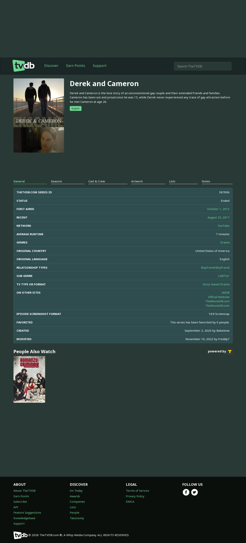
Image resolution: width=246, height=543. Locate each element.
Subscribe (20, 501)
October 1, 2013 (218, 209)
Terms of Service (137, 490)
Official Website (218, 297)
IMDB (225, 292)
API (15, 507)
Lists (73, 507)
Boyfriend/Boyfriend (215, 267)
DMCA (130, 501)
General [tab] (19, 181)
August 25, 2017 (218, 217)
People (74, 512)
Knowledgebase (24, 518)
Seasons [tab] (56, 181)
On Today (76, 490)
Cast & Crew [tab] (96, 181)
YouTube (223, 225)
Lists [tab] (172, 181)
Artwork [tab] (137, 181)
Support (100, 65)
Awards (75, 496)
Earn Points (75, 65)
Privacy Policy (135, 496)
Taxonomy (77, 518)
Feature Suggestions (27, 512)
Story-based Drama (216, 284)
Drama (224, 242)
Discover (51, 65)
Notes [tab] (206, 181)
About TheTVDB (24, 490)
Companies (77, 501)
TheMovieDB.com (217, 301)
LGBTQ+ (223, 276)
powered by (220, 351)
